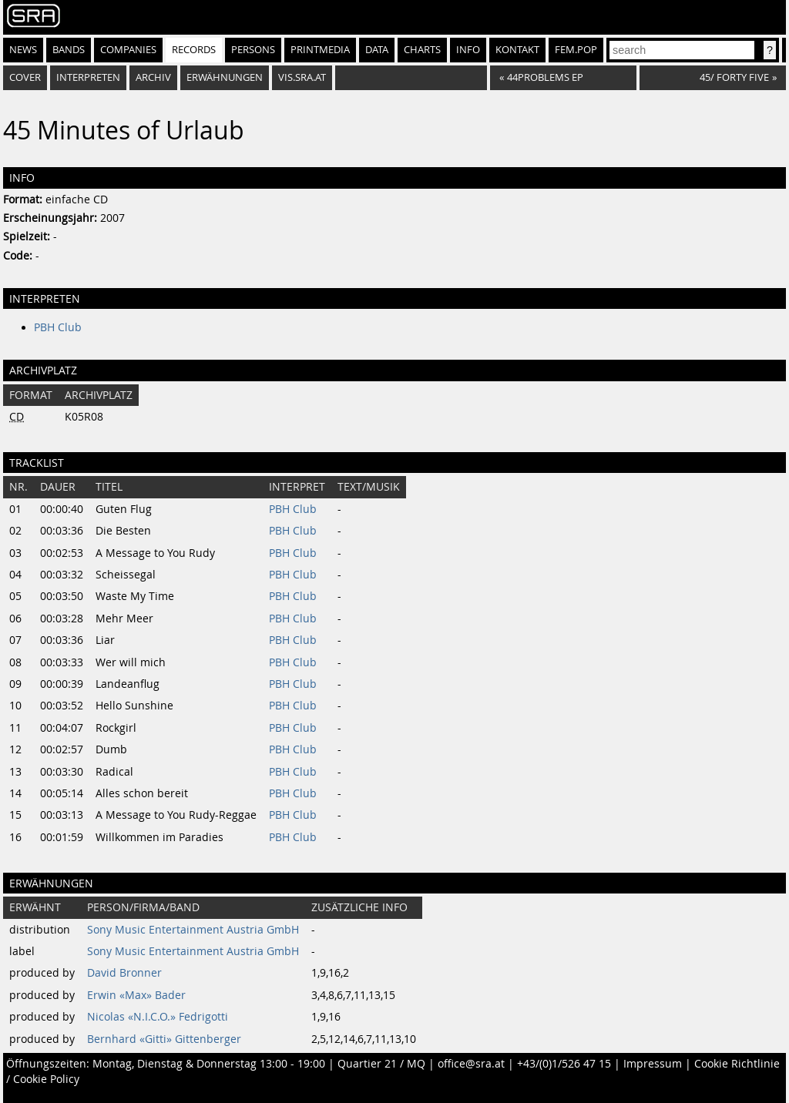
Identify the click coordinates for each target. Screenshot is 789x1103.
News (23, 49)
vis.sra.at (302, 77)
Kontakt (517, 49)
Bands (68, 49)
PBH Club (58, 327)
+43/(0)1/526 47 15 (564, 1064)
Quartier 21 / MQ (381, 1064)
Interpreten (88, 77)
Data (376, 49)
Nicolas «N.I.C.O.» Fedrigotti (157, 1017)
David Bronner (124, 973)
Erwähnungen (224, 77)
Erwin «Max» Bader (136, 995)
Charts (422, 49)
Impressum (652, 1064)
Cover (25, 77)
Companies (128, 49)
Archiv (153, 77)
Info (468, 49)
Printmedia (320, 49)
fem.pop (576, 49)
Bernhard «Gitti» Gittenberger (164, 1039)
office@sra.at (471, 1064)
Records (194, 49)
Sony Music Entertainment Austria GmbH (193, 930)
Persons (253, 49)
